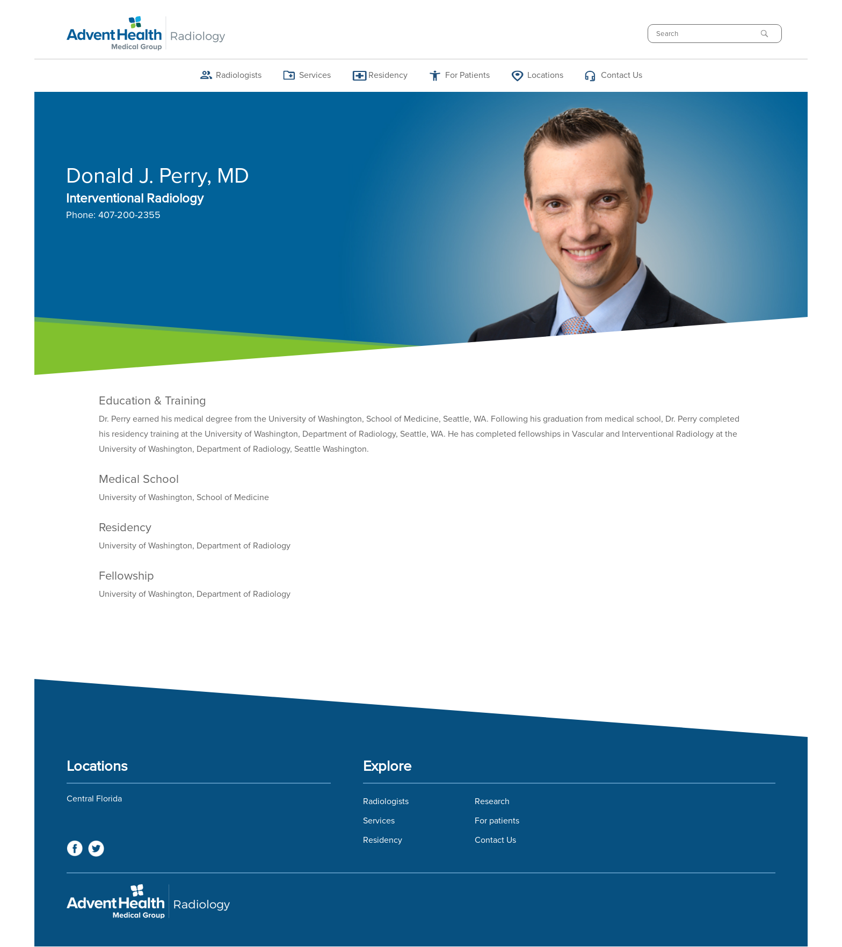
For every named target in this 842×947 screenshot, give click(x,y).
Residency (388, 75)
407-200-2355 (129, 215)
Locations (545, 75)
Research (492, 801)
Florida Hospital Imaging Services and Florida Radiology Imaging (421, 901)
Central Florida (94, 798)
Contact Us (621, 75)
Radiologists (239, 75)
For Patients (467, 75)
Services (315, 75)
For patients (497, 820)
